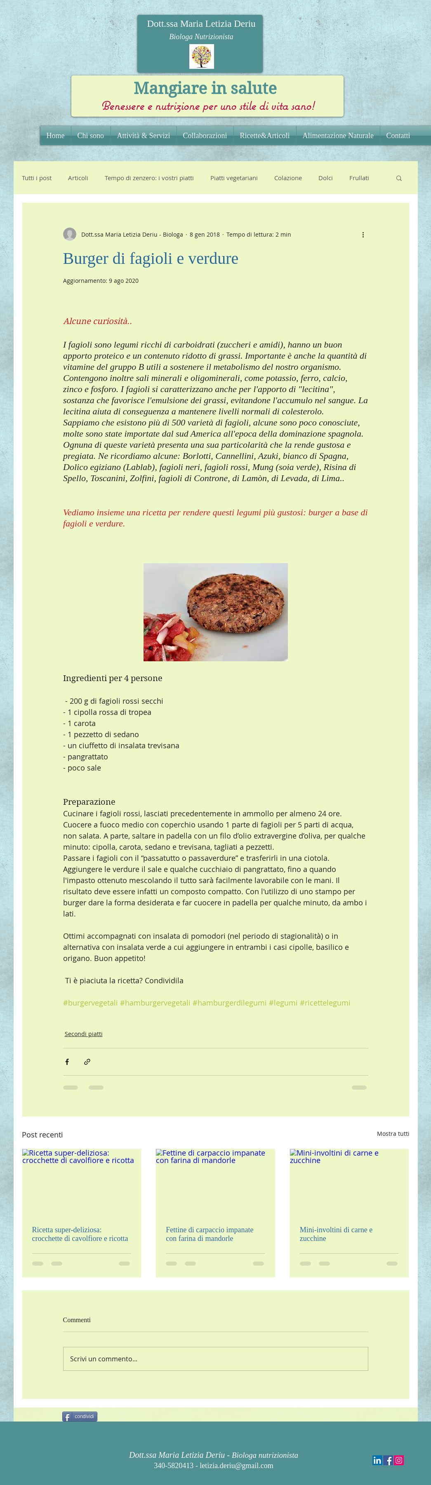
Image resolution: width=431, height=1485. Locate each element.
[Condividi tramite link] (87, 1062)
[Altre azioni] (363, 234)
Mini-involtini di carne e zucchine (336, 1234)
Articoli (78, 178)
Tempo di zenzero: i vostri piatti (149, 178)
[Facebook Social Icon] (388, 1460)
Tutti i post (37, 178)
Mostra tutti (393, 1133)
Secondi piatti (84, 1034)
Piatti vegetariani (234, 178)
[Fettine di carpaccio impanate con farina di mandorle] (215, 1182)
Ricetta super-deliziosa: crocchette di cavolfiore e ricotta (80, 1234)
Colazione (288, 178)
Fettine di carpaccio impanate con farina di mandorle (209, 1234)
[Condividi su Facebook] (67, 1062)
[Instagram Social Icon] (399, 1460)
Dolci (325, 178)
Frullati (359, 178)
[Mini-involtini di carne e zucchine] (349, 1182)
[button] (399, 177)
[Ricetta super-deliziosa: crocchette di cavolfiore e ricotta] (81, 1182)
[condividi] (80, 1417)
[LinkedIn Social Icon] (377, 1460)
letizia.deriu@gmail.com (236, 1466)
